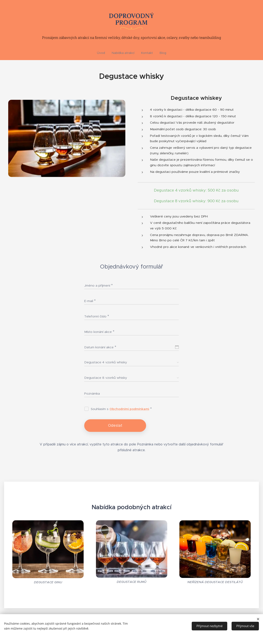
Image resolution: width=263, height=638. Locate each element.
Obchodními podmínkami (129, 409)
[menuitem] (102, 53)
